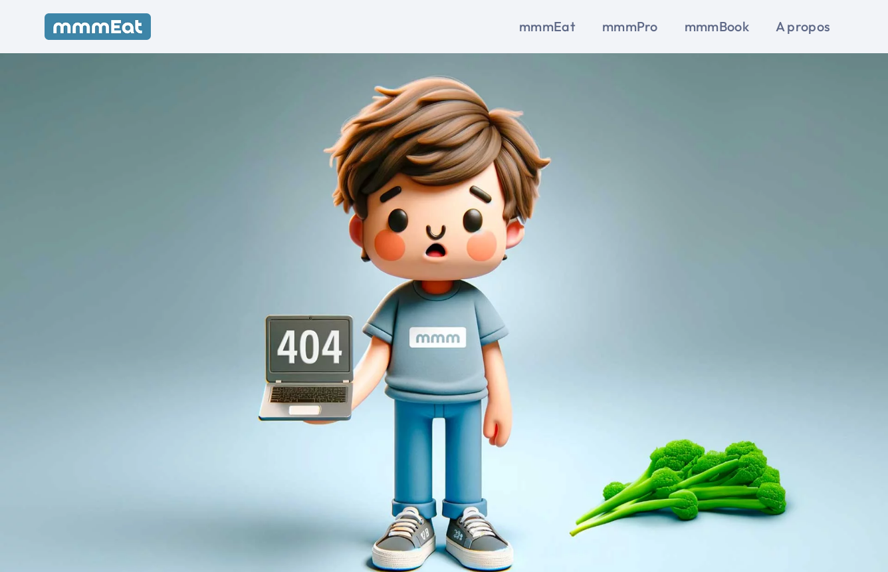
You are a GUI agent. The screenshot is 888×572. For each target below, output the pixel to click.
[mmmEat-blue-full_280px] (98, 19)
